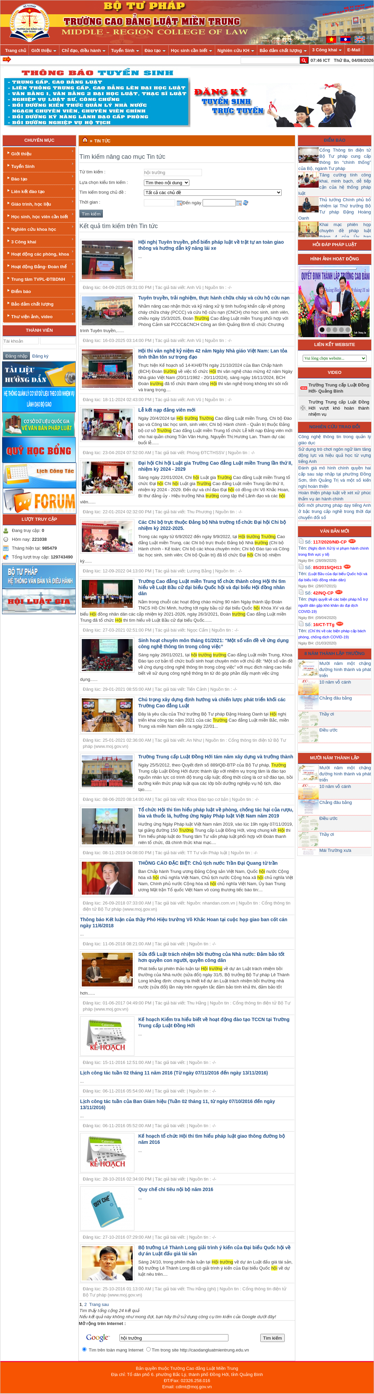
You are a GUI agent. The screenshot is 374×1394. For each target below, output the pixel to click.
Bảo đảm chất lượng (30, 303)
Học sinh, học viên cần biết (40, 215)
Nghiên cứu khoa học (40, 228)
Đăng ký (39, 356)
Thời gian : (89, 202)
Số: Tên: (333, 547)
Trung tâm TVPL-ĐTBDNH (40, 278)
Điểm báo (18, 291)
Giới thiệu (40, 152)
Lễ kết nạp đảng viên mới (166, 410)
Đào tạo (40, 178)
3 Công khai (40, 240)
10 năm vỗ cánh (335, 682)
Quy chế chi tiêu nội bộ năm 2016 (175, 1189)
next (350, 300)
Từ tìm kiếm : (92, 171)
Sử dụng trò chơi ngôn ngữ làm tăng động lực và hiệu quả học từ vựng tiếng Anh (334, 455)
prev (317, 300)
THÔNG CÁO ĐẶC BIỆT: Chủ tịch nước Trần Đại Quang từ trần (208, 863)
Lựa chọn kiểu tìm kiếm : (103, 182)
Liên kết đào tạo (40, 190)
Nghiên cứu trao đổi (334, 426)
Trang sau (99, 1304)
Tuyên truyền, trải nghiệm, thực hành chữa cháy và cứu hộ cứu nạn (213, 297)
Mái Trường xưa (335, 850)
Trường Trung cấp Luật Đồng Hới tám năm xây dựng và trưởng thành (215, 756)
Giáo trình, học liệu (40, 203)
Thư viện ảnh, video (40, 315)
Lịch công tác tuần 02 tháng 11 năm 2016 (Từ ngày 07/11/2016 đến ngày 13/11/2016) (174, 1072)
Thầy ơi (326, 714)
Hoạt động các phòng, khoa (40, 253)
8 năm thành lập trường (334, 653)
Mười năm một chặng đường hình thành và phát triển (345, 669)
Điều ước (328, 730)
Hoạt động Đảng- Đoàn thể (40, 265)
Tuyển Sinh (40, 165)
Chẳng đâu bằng (335, 698)
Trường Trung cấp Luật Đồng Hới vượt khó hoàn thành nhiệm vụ (338, 408)
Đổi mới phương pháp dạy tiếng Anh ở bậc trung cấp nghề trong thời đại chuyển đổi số (334, 511)
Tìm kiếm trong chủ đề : (102, 192)
